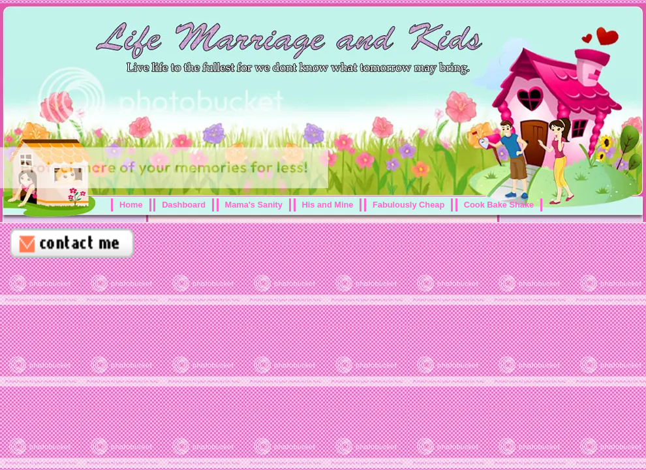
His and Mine (328, 205)
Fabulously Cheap (408, 205)
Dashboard (184, 205)
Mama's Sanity (254, 205)
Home (131, 205)
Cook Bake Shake (499, 205)
